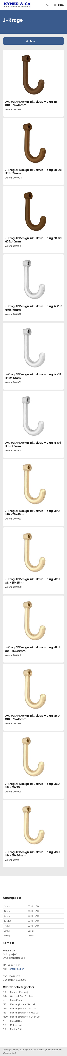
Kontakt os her (16, 968)
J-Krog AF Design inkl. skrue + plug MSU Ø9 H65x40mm (32, 853)
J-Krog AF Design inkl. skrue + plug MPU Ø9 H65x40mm (32, 649)
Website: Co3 (9, 1053)
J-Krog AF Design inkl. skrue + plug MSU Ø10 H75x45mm (32, 717)
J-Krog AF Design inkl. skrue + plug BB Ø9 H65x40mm (33, 240)
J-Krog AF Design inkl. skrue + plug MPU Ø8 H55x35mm (32, 581)
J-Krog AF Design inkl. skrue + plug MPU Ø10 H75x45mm (32, 512)
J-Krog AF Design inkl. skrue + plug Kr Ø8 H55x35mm (33, 376)
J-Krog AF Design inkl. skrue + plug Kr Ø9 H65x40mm (33, 444)
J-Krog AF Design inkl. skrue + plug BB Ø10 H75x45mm (31, 103)
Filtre (33, 41)
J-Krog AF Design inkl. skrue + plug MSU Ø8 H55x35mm (32, 785)
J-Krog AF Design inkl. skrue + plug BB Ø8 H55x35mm (33, 171)
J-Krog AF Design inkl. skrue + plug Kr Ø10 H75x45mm (33, 308)
